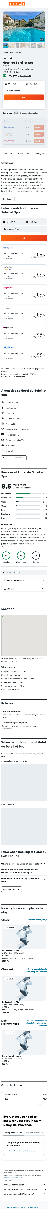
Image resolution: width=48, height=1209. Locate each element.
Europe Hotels (33, 1207)
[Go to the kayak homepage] (17, 3)
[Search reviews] (26, 572)
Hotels (22, 1207)
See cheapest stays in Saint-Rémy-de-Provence (36, 970)
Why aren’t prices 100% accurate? (25, 1193)
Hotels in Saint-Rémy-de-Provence (21, 1151)
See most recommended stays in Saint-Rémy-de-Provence (36, 1023)
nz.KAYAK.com (12, 1207)
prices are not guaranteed (13, 1177)
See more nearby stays (37, 919)
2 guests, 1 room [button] (12, 90)
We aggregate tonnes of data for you (25, 1189)
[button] (4, 4)
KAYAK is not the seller (25, 1184)
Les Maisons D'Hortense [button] (12, 1056)
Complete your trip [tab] (13, 1133)
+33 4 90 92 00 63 (11, 72)
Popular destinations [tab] (35, 1133)
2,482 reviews (24, 75)
